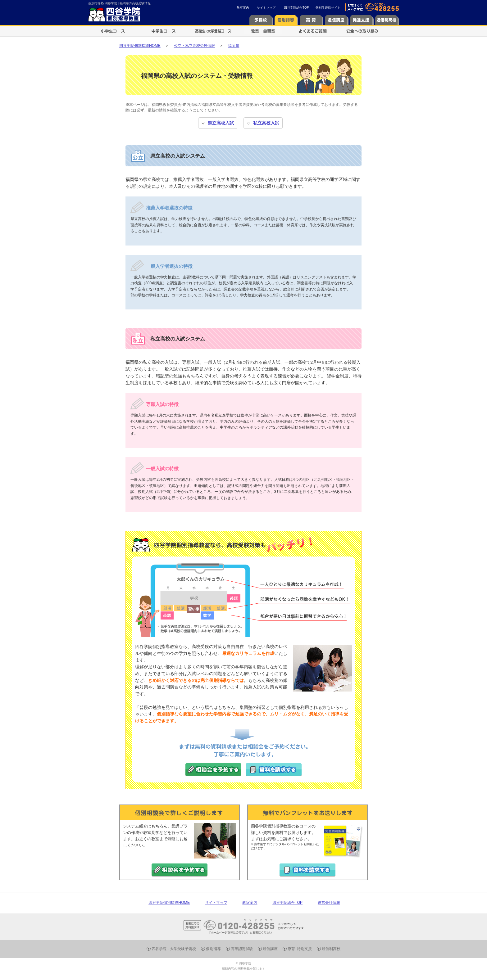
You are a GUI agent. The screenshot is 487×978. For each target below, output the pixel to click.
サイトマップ (266, 7)
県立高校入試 (221, 123)
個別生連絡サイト (328, 7)
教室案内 (243, 7)
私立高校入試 (266, 123)
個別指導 (213, 949)
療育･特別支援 (300, 949)
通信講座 (270, 949)
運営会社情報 (329, 902)
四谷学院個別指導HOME (169, 902)
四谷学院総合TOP (296, 7)
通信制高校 (331, 949)
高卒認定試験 (242, 949)
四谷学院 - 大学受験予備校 (174, 949)
